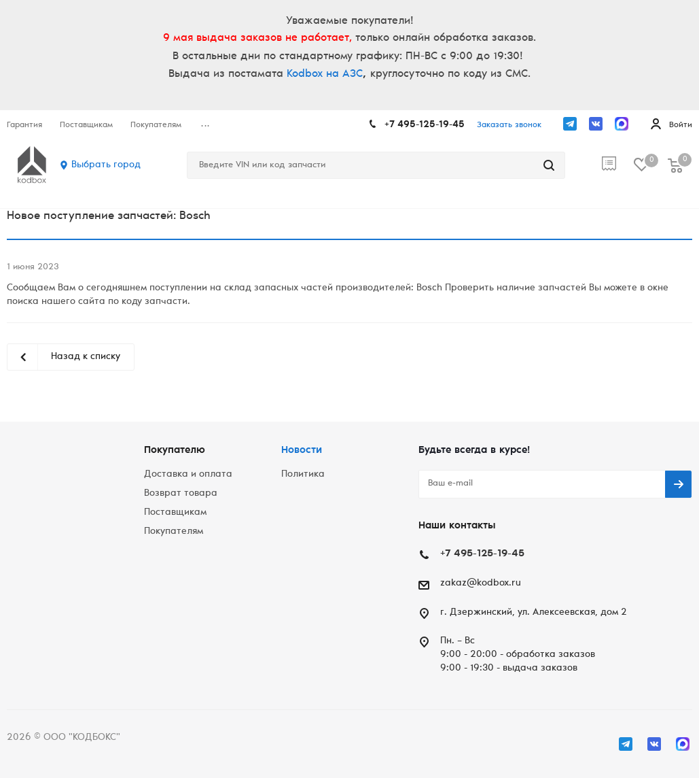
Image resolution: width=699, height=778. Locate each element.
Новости (301, 450)
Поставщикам (175, 513)
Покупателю (174, 450)
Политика (303, 474)
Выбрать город (106, 165)
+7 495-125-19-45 (424, 125)
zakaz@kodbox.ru (480, 583)
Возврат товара (180, 493)
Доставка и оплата (188, 474)
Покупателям (173, 532)
